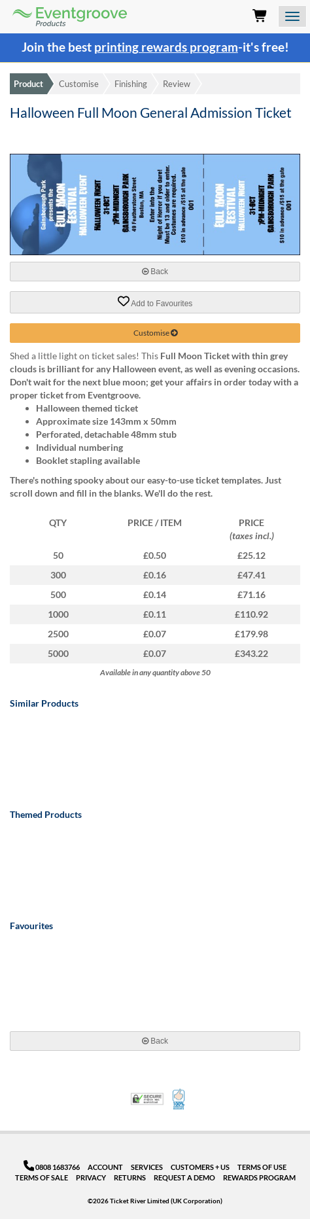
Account (105, 1167)
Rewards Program (259, 1177)
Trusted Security (147, 1098)
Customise (79, 84)
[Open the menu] (292, 16)
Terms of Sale (41, 1177)
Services (147, 1167)
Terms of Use (261, 1167)
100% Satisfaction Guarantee (179, 1099)
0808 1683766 (52, 1167)
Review (176, 84)
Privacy (91, 1177)
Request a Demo (184, 1177)
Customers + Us (200, 1167)
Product (28, 84)
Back (155, 271)
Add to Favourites (155, 301)
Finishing (130, 84)
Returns (130, 1177)
